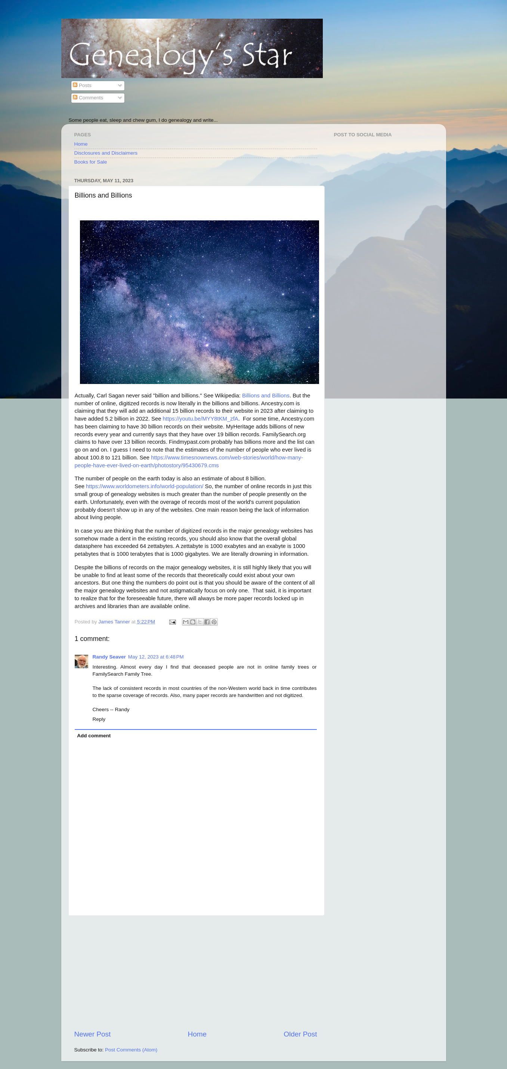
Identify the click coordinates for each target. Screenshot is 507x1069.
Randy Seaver (109, 657)
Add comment (94, 735)
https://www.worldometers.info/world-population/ (144, 486)
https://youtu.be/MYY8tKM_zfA (200, 419)
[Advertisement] (196, 972)
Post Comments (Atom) (131, 1050)
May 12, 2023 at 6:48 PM (156, 657)
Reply (99, 719)
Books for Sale (90, 162)
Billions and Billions (266, 396)
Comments (88, 97)
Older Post (300, 1034)
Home (81, 144)
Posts (82, 85)
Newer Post (92, 1034)
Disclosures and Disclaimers (106, 153)
